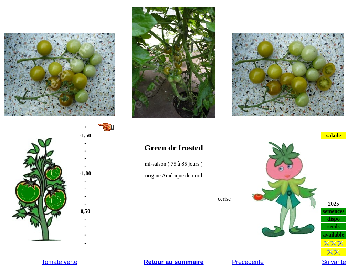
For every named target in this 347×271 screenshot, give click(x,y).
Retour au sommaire (173, 262)
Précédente (248, 262)
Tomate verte (59, 262)
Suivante (334, 262)
